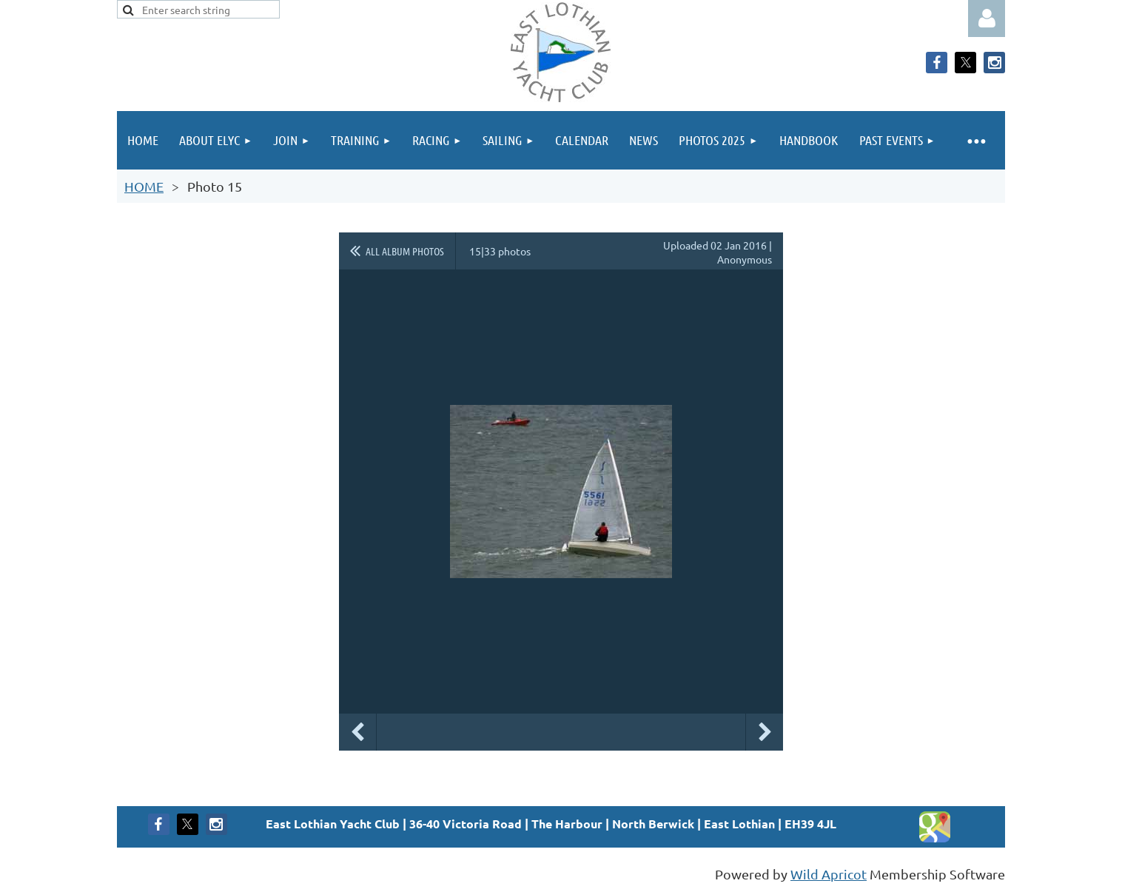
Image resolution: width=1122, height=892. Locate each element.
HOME (144, 186)
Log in (986, 18)
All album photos (405, 251)
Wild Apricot (828, 874)
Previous (357, 732)
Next (764, 732)
